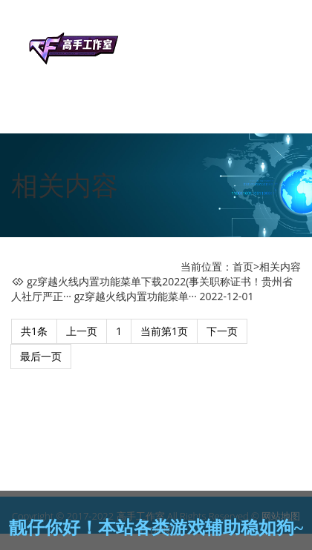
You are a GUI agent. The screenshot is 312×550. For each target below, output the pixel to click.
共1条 (34, 331)
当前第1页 (164, 331)
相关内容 (280, 266)
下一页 (222, 331)
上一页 (81, 331)
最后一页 (41, 356)
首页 (243, 266)
